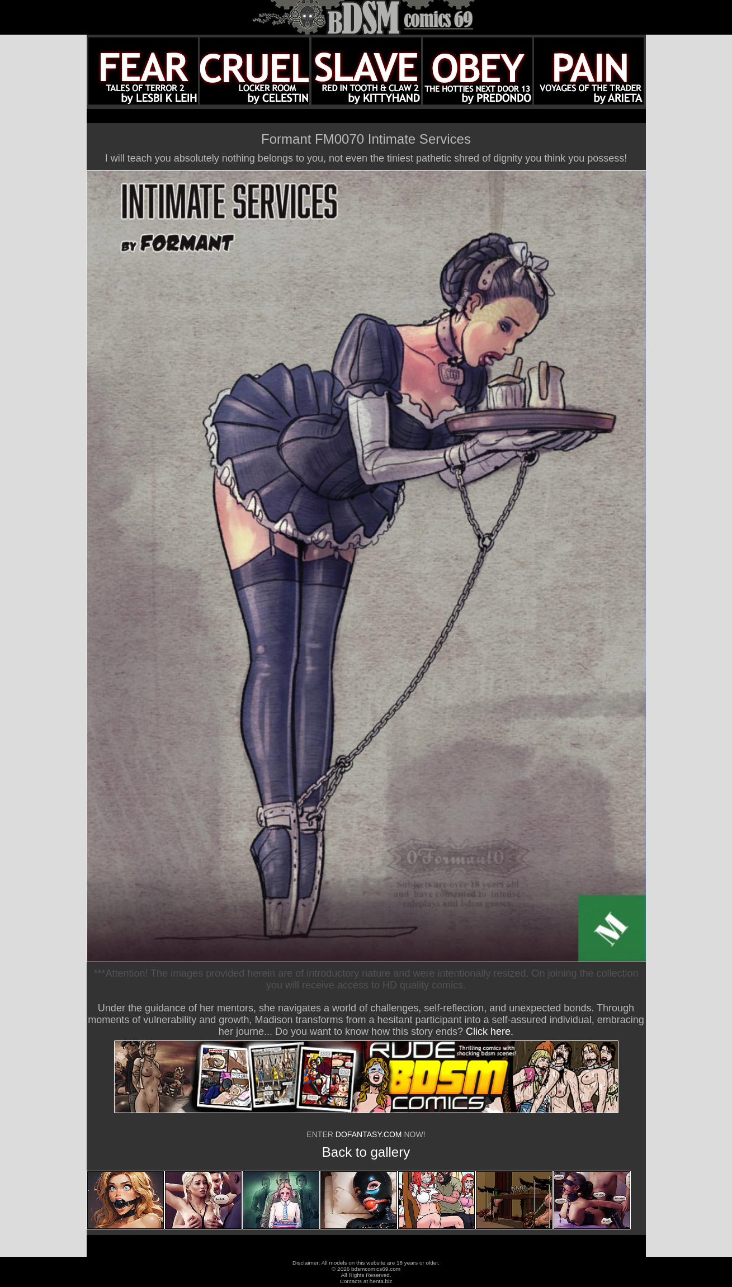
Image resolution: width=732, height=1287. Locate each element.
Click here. (489, 1031)
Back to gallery (366, 1152)
